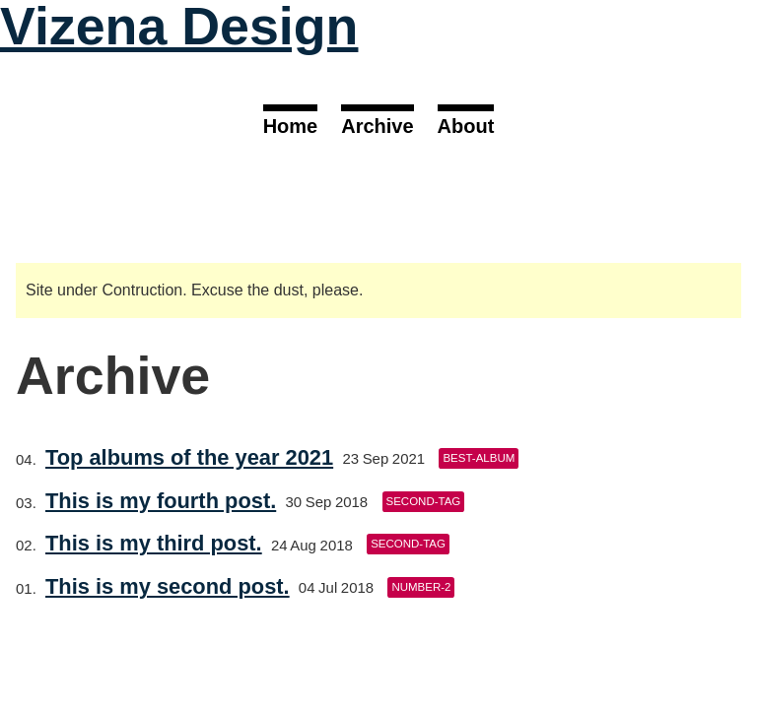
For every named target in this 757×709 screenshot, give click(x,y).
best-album (479, 458)
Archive (377, 126)
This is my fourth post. (160, 500)
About (466, 126)
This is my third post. (153, 543)
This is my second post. (167, 586)
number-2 (420, 587)
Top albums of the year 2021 (189, 457)
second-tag (423, 501)
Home (290, 126)
